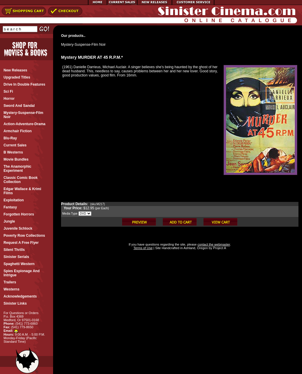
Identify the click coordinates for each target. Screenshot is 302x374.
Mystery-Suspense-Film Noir (83, 45)
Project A (219, 248)
